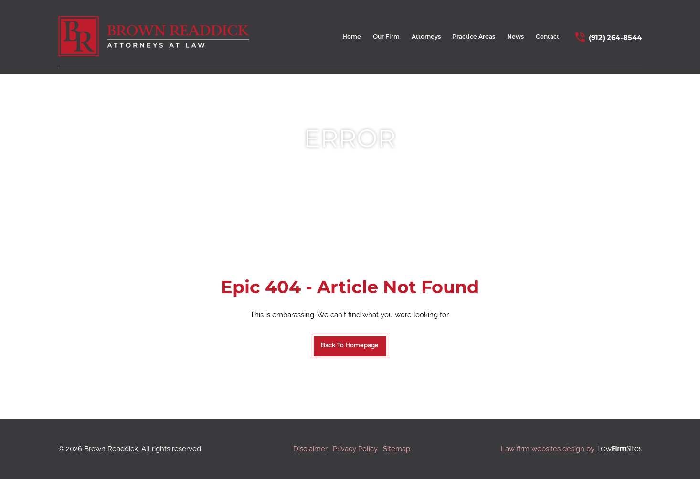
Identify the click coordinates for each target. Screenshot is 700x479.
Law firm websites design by (547, 449)
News (515, 37)
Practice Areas (473, 37)
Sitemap (396, 449)
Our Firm (386, 37)
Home (351, 37)
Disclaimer (310, 449)
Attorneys (426, 37)
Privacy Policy (355, 449)
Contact (547, 37)
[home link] (153, 36)
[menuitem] (351, 40)
